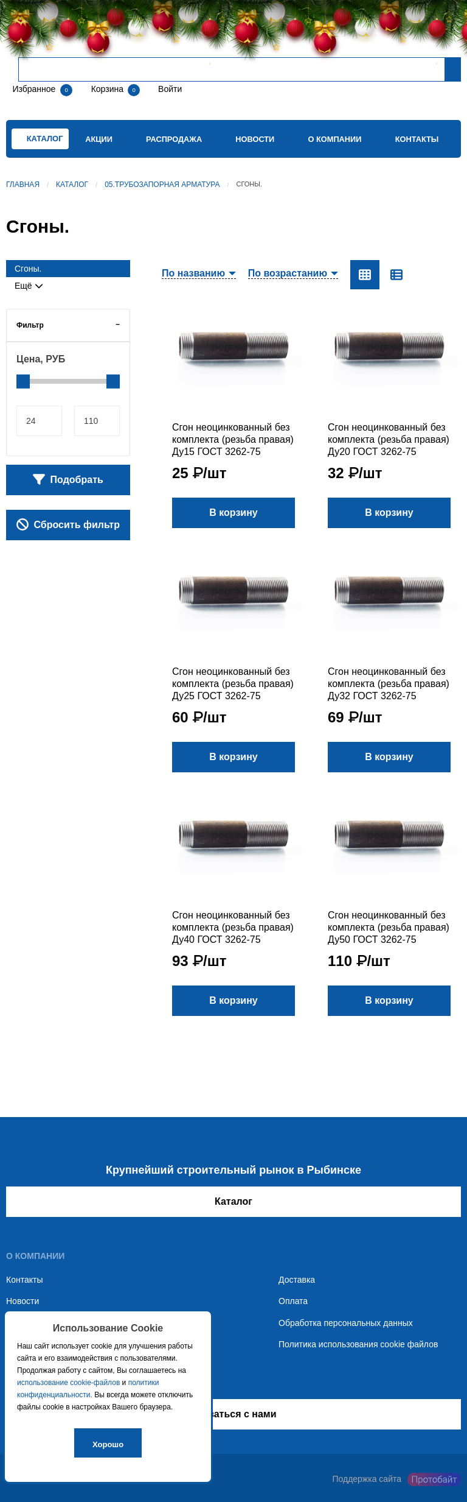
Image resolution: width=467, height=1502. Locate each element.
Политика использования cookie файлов (358, 1344)
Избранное (33, 89)
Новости (254, 139)
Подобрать (68, 479)
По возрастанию (287, 273)
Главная (23, 184)
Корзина (108, 89)
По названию (193, 273)
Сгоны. (28, 268)
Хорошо (107, 1444)
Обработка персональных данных (345, 1323)
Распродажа (174, 139)
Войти (169, 89)
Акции (98, 139)
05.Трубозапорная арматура (162, 184)
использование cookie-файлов (68, 1382)
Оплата (293, 1301)
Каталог (72, 184)
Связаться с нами (233, 1414)
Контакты (417, 139)
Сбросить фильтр (68, 524)
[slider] (23, 381)
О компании (334, 139)
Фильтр (30, 325)
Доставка (296, 1280)
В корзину (233, 512)
